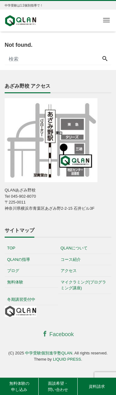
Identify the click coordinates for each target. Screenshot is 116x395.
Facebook (58, 334)
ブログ (13, 270)
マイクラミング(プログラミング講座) (83, 285)
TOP (11, 248)
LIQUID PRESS (67, 359)
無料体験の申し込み (19, 386)
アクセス (69, 270)
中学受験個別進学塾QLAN (48, 353)
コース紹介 (71, 259)
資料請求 (97, 386)
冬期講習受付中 (21, 299)
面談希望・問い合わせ (58, 386)
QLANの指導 (18, 259)
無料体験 (15, 282)
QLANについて (74, 248)
